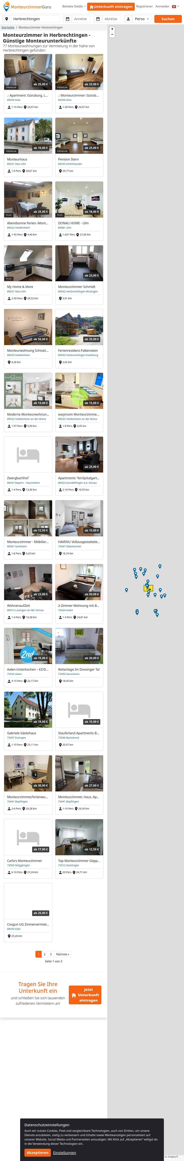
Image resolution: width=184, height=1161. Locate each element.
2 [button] (44, 954)
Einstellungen (64, 1152)
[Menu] (175, 6)
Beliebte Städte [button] (73, 6)
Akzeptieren (38, 1152)
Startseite (7, 27)
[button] (63, 954)
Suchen (168, 18)
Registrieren (144, 6)
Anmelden (162, 6)
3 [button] (51, 954)
